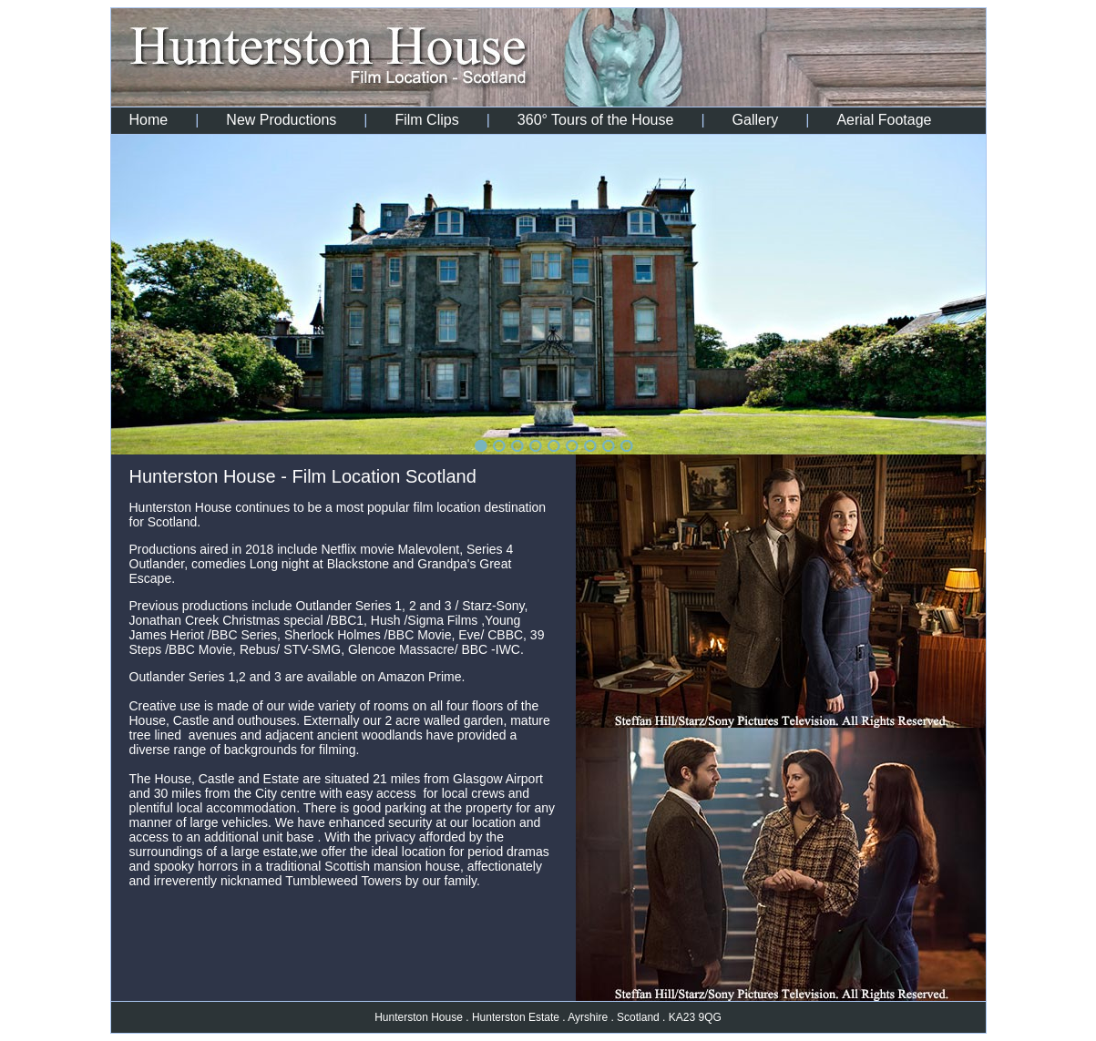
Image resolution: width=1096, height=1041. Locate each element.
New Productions (281, 120)
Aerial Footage (883, 120)
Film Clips (426, 120)
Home (149, 120)
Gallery (755, 120)
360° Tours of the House (595, 120)
